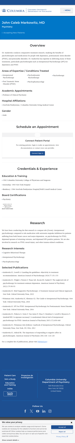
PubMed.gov (43, 342)
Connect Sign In (37, 153)
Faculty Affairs (10, 393)
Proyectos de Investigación (27, 377)
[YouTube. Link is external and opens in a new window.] (37, 411)
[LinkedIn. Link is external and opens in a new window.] (43, 411)
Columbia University (41, 421)
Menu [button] (68, 10)
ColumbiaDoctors (55, 362)
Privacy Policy (62, 439)
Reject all (62, 434)
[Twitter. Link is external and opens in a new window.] (31, 411)
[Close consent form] (71, 424)
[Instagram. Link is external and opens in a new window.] (50, 411)
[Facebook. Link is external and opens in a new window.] (25, 411)
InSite (10, 389)
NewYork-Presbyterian (55, 355)
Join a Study (10, 379)
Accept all (62, 429)
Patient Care (10, 375)
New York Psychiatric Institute (19, 363)
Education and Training (10, 384)
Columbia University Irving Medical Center (37, 2)
